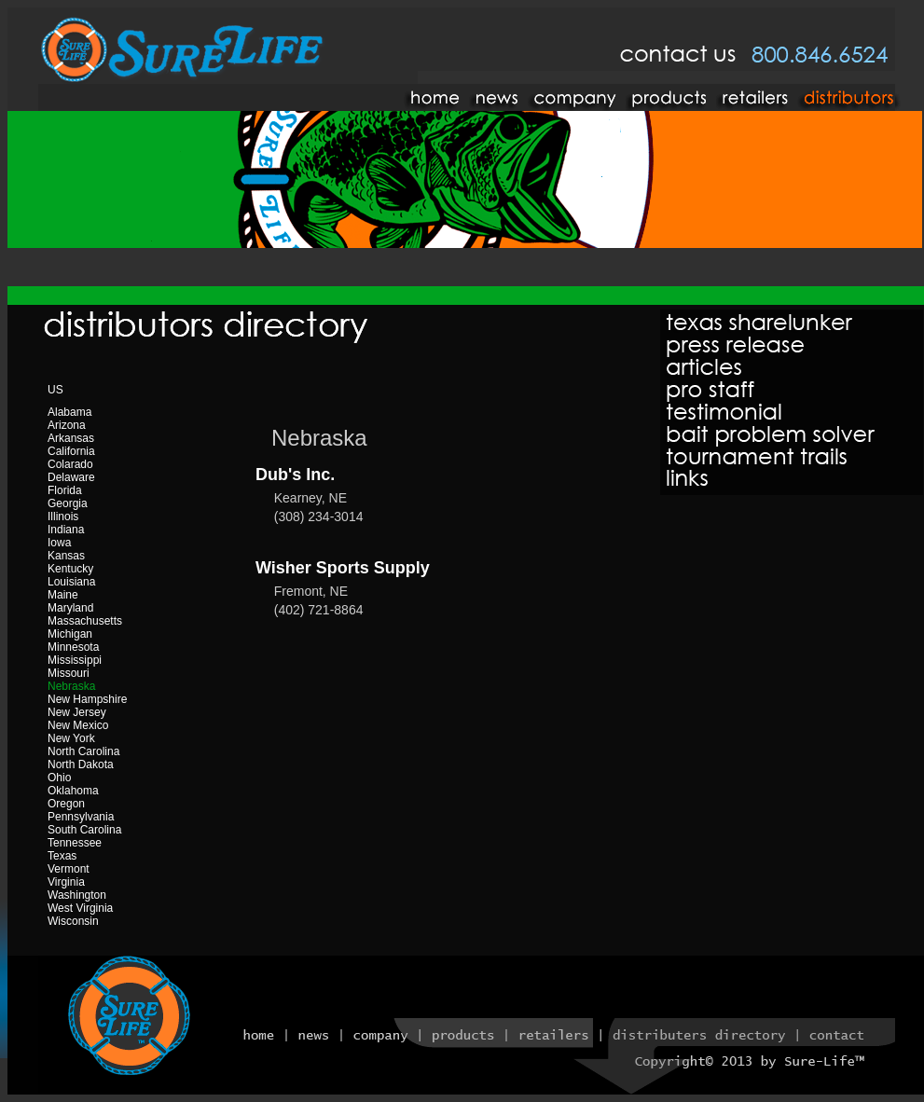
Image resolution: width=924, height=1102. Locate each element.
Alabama (69, 412)
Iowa (59, 542)
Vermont (69, 868)
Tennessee (75, 842)
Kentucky (70, 568)
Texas (62, 855)
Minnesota (73, 647)
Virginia (66, 881)
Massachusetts (85, 620)
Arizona (67, 425)
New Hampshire (87, 699)
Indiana (66, 529)
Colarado (70, 464)
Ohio (59, 777)
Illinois (63, 516)
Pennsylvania (81, 816)
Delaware (71, 477)
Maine (63, 594)
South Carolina (84, 829)
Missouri (69, 673)
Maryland (70, 607)
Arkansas (71, 438)
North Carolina (83, 751)
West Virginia (80, 908)
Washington (77, 895)
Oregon (66, 803)
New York (71, 738)
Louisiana (71, 581)
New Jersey (77, 712)
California (71, 451)
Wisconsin (73, 921)
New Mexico (78, 725)
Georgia (68, 503)
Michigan (70, 634)
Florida (65, 490)
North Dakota (81, 764)
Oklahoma (73, 790)
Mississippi (75, 660)
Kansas (66, 555)
